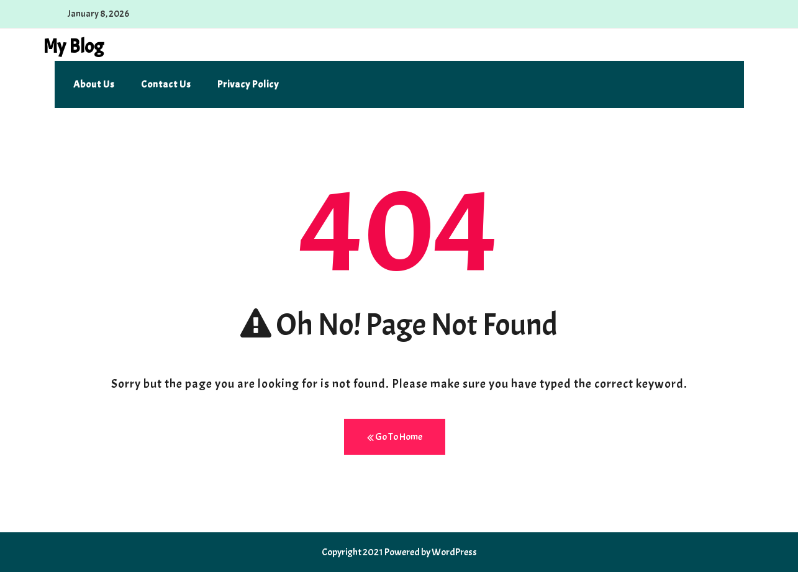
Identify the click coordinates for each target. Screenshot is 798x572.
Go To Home (394, 437)
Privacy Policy (248, 84)
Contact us (166, 84)
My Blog (73, 46)
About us (94, 84)
